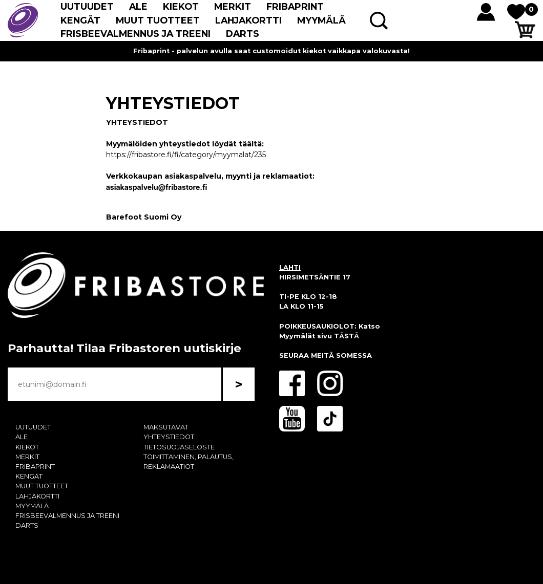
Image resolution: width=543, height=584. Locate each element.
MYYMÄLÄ (321, 20)
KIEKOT (181, 6)
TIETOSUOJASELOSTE (179, 447)
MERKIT (232, 6)
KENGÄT (80, 20)
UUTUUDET (87, 6)
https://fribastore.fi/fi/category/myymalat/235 (186, 154)
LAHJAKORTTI (248, 20)
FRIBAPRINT (295, 6)
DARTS (242, 33)
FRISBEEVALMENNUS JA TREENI (135, 33)
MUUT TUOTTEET (158, 20)
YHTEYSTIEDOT (168, 437)
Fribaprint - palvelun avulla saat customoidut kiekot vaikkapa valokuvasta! (271, 51)
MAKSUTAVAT (166, 427)
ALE (138, 6)
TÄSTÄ (346, 336)
